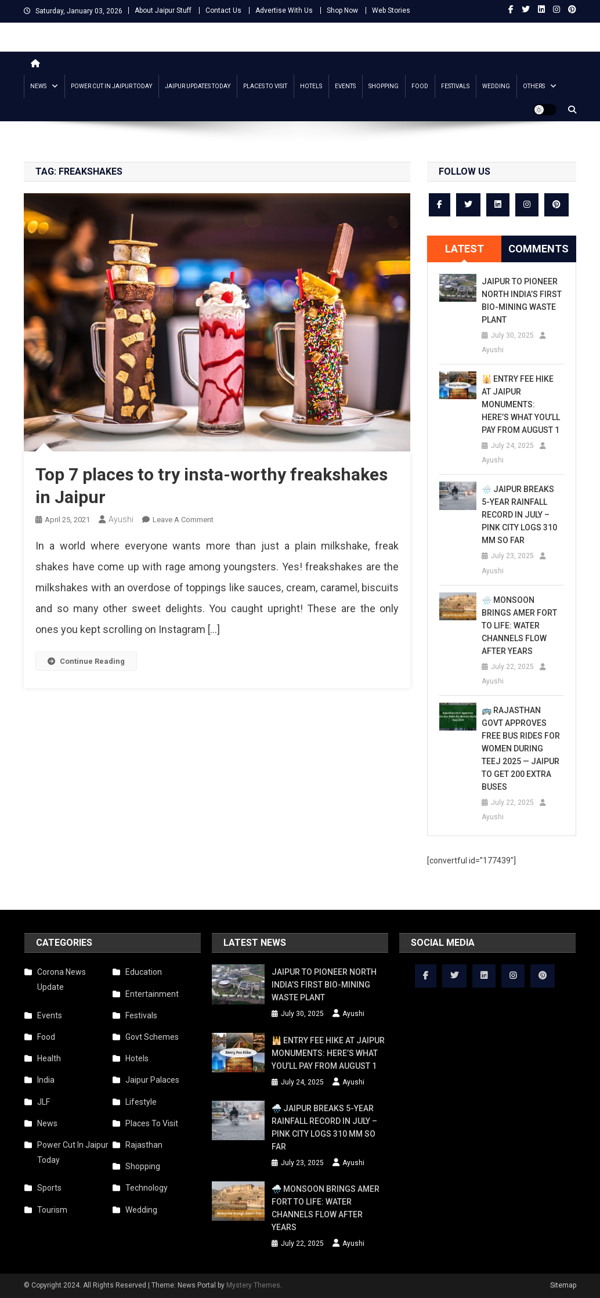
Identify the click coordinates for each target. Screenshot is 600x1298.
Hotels (311, 86)
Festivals (455, 86)
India (46, 1079)
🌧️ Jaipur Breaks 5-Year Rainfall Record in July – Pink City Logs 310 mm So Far (519, 515)
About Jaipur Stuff (163, 10)
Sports (49, 1187)
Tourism (52, 1209)
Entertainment (152, 994)
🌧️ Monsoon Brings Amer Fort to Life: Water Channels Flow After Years (519, 625)
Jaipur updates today (197, 86)
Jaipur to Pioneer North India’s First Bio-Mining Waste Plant (522, 300)
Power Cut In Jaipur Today (111, 86)
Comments (538, 249)
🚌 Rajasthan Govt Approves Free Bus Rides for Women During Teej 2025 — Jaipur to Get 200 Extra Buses (521, 748)
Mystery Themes (253, 1285)
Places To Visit (265, 86)
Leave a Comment (183, 519)
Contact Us (223, 10)
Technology (146, 1187)
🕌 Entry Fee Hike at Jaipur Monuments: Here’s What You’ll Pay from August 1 (521, 404)
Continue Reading (86, 661)
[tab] (464, 249)
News (38, 86)
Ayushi (121, 519)
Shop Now (342, 10)
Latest (464, 249)
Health (49, 1058)
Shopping (383, 86)
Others (534, 86)
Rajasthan (143, 1144)
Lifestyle (141, 1102)
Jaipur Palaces (152, 1079)
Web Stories (391, 10)
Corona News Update (61, 979)
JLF (43, 1102)
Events (345, 86)
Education (143, 972)
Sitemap (563, 1285)
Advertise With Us (284, 10)
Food (419, 86)
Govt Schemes (152, 1037)
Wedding (496, 86)
